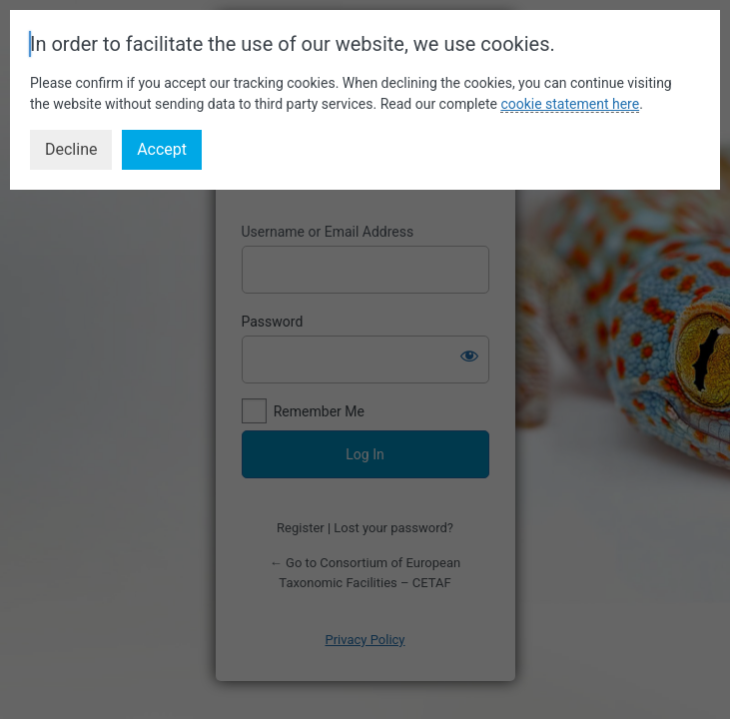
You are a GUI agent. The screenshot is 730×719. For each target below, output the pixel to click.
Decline (71, 149)
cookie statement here (569, 104)
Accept (162, 149)
